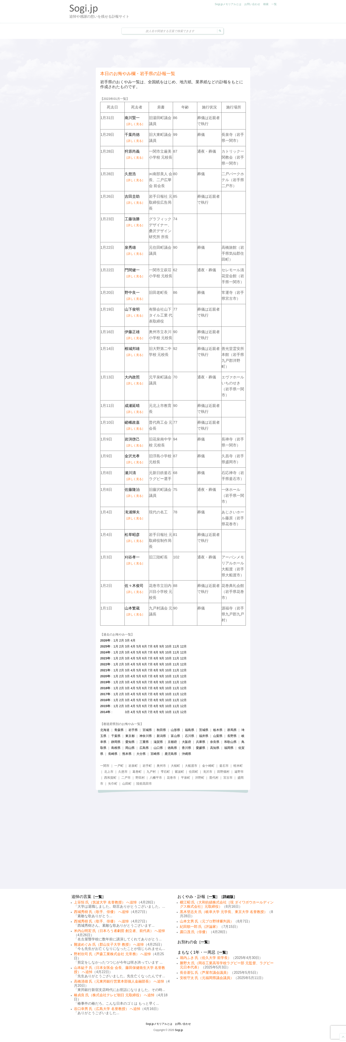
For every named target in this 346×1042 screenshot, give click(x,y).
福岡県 (228, 748)
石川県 (189, 736)
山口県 (158, 748)
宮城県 (147, 730)
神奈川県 (145, 736)
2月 (121, 640)
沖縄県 (186, 753)
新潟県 (161, 736)
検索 (266, 4)
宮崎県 (155, 753)
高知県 (214, 748)
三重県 (144, 742)
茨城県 (203, 730)
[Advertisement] (173, 53)
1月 (115, 640)
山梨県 (217, 736)
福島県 (189, 730)
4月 (133, 640)
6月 (144, 646)
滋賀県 (158, 742)
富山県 (175, 736)
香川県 (186, 748)
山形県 (175, 730)
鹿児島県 (171, 753)
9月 (161, 646)
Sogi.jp (179, 1030)
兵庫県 (200, 742)
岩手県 (133, 730)
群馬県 (232, 730)
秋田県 (161, 730)
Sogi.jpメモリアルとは (228, 4)
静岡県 (115, 742)
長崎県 (112, 753)
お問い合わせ (252, 4)
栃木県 (217, 730)
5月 (138, 646)
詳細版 (228, 897)
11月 (176, 646)
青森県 (119, 730)
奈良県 (214, 742)
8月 (156, 646)
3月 (127, 640)
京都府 (172, 742)
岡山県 (130, 748)
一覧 (274, 4)
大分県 (141, 753)
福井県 (203, 736)
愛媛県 (200, 748)
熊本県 (127, 753)
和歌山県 (230, 742)
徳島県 (172, 748)
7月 (150, 646)
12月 (183, 646)
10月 (168, 646)
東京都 (130, 736)
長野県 (232, 736)
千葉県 (115, 736)
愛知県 (130, 742)
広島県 (144, 748)
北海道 (104, 730)
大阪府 (186, 742)
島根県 (115, 748)
